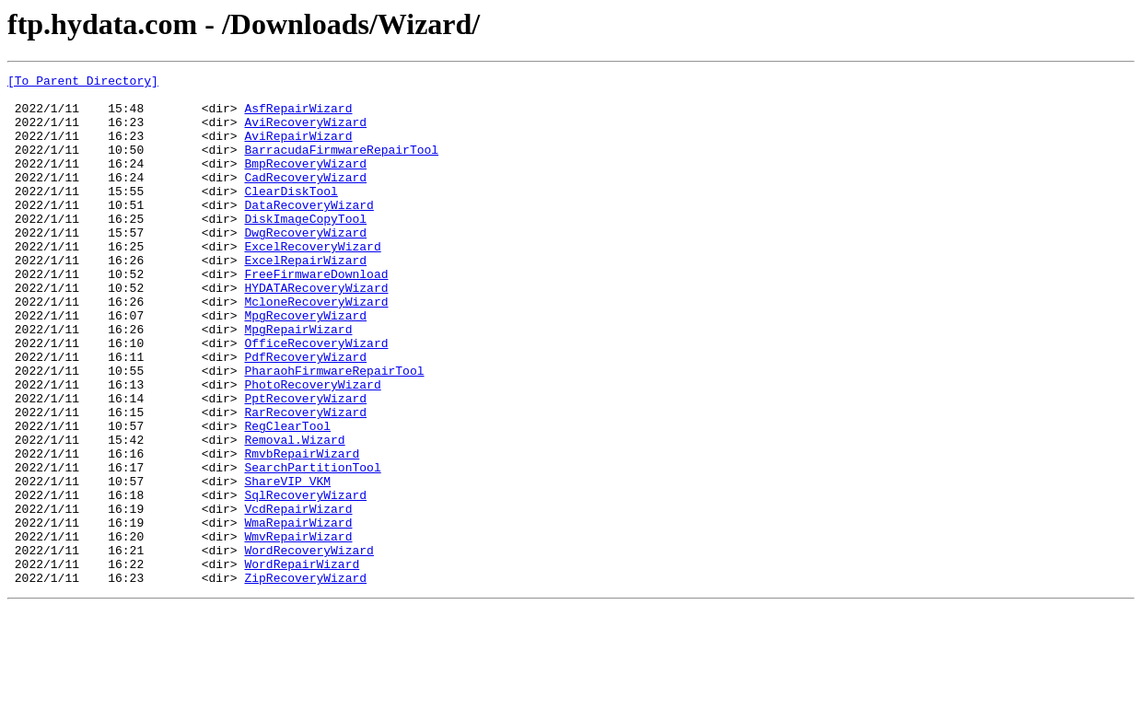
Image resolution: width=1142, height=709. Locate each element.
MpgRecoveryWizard (305, 364)
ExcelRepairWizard (305, 298)
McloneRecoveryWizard (316, 348)
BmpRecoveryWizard (305, 182)
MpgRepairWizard (298, 381)
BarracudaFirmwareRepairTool (341, 165)
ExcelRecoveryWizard (312, 281)
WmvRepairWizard (298, 630)
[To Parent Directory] (82, 83)
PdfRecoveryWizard (305, 414)
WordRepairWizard (301, 663)
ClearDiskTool (290, 215)
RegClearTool (287, 497)
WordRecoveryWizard (308, 646)
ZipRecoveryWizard (305, 679)
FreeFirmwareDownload (316, 315)
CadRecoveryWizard (305, 199)
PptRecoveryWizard (305, 464)
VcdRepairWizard (298, 596)
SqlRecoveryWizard (305, 580)
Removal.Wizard (294, 514)
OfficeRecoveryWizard (316, 397)
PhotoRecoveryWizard (312, 447)
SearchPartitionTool (312, 547)
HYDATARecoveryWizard (316, 331)
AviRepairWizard (298, 149)
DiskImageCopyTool (305, 248)
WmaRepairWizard (298, 613)
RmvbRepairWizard (301, 530)
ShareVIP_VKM (287, 563)
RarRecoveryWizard (305, 480)
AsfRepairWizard (298, 116)
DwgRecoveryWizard (305, 265)
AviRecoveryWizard (305, 132)
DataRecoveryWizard (308, 232)
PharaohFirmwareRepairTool (334, 431)
